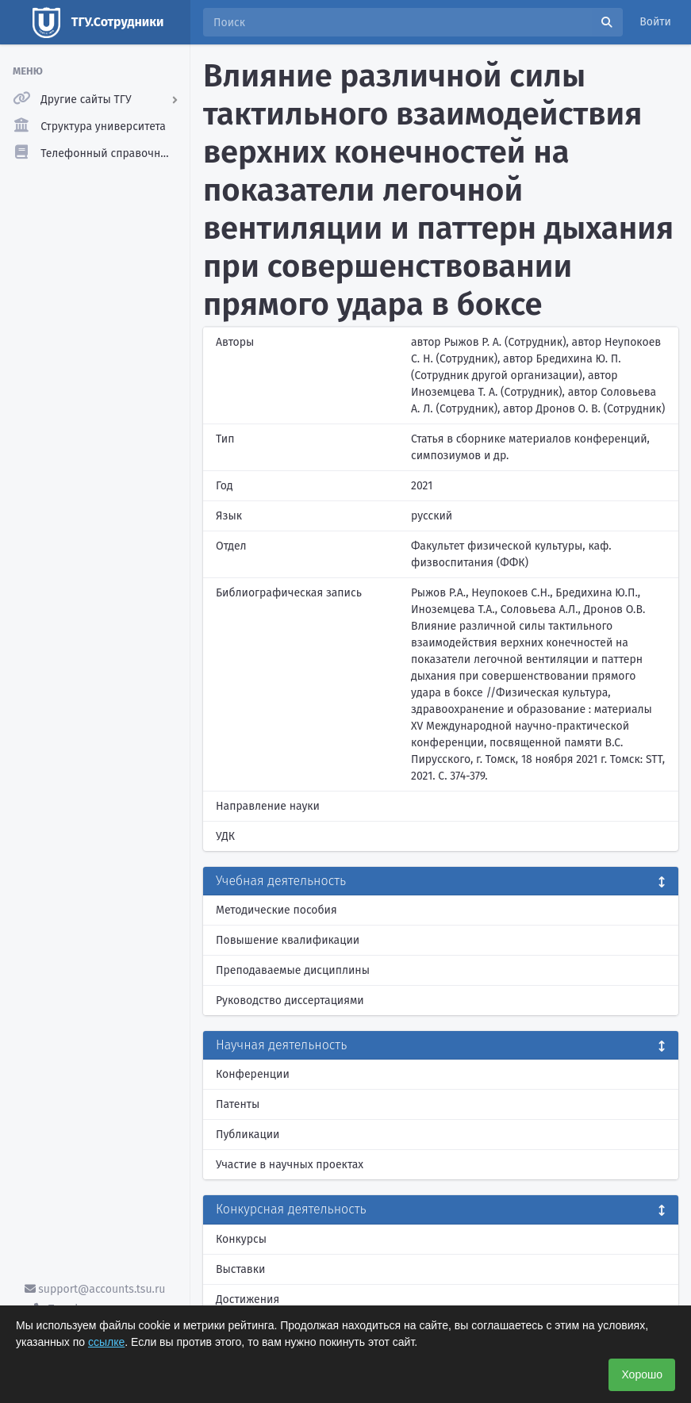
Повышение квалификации (287, 940)
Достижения (247, 1299)
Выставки (240, 1269)
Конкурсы (241, 1239)
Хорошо (641, 1374)
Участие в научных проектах (289, 1164)
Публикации (247, 1134)
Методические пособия (276, 910)
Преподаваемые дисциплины (293, 970)
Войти (655, 22)
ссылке (106, 1342)
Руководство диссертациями (290, 1000)
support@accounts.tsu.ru (95, 1289)
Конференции (253, 1074)
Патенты (237, 1104)
